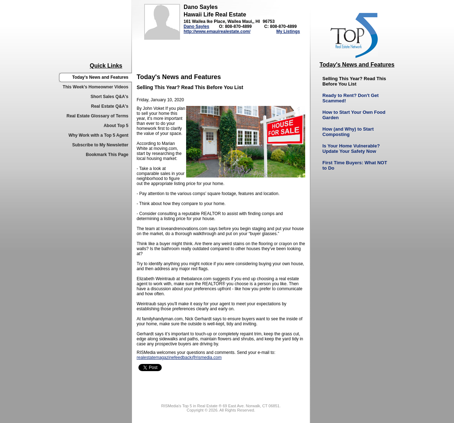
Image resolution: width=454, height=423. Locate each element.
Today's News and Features (100, 77)
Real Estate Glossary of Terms (97, 115)
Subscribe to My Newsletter (100, 144)
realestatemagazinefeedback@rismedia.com (179, 357)
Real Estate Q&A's (109, 106)
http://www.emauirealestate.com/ (217, 31)
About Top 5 (116, 125)
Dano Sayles (196, 26)
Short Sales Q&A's (109, 96)
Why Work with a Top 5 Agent (98, 135)
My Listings (288, 31)
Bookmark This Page (107, 154)
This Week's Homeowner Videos (95, 86)
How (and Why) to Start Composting (348, 131)
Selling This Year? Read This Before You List (354, 81)
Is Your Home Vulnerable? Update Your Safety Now (351, 148)
